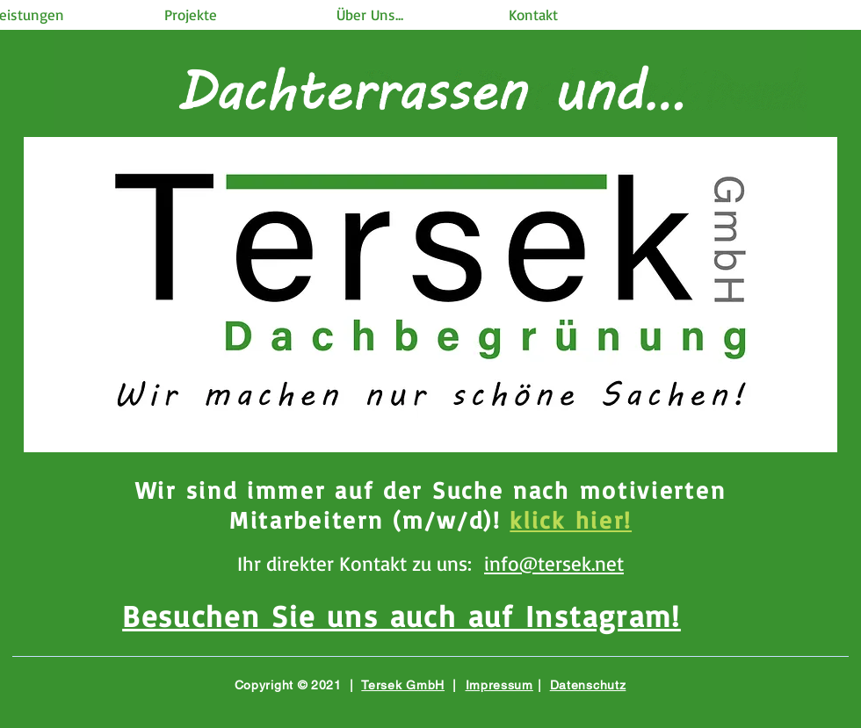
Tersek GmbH (403, 685)
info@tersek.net (554, 563)
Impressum (499, 685)
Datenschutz (588, 685)
